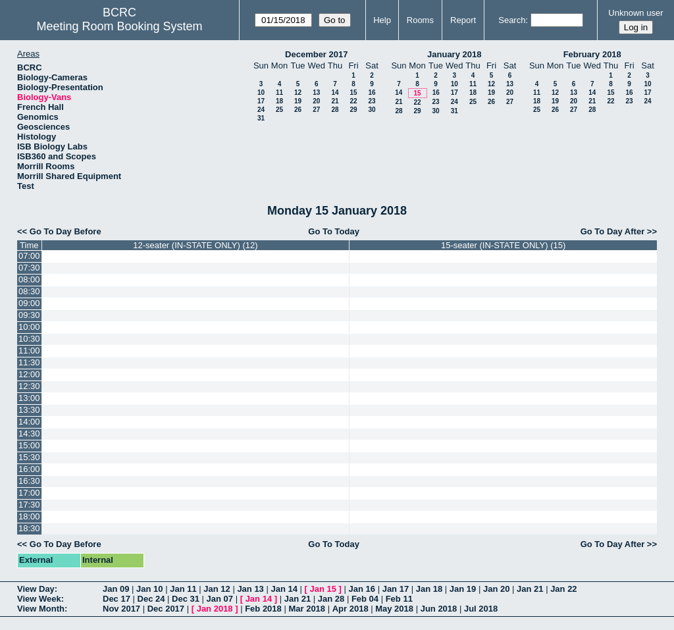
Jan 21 (530, 589)
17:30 (29, 505)
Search (511, 20)
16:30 (29, 481)
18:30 (29, 528)
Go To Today (333, 231)
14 (334, 92)
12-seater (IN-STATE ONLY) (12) (195, 245)
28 (334, 109)
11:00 (29, 350)
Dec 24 (151, 599)
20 (316, 101)
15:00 (29, 445)
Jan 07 (220, 599)
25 (279, 109)
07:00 (29, 256)
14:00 (29, 422)
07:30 (29, 268)
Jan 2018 (215, 609)
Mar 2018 (306, 609)
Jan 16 (362, 589)
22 (353, 101)
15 (353, 92)
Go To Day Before (65, 231)
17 (261, 101)
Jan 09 (116, 589)
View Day (36, 589)
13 (316, 92)
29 (353, 109)
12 (297, 92)
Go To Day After (613, 231)
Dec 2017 (165, 609)
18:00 (29, 516)
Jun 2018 (439, 609)
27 (316, 109)
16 (371, 92)
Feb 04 (364, 599)
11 (279, 92)
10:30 (29, 339)
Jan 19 (463, 589)
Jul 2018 (481, 609)
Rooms (420, 20)
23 (371, 101)
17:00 (29, 493)
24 (261, 109)
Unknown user (635, 13)
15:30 (29, 457)
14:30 (29, 433)
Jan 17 (395, 589)
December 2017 (316, 54)
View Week (39, 599)
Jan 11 (183, 589)
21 (334, 101)
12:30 (29, 386)
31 (261, 118)
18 (279, 101)
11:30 (29, 362)
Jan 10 (149, 589)
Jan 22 (563, 589)
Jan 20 (496, 589)
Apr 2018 (350, 609)
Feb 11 (399, 599)
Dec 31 (185, 599)
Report (463, 20)
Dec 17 (116, 599)
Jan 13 (250, 589)
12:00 (29, 374)
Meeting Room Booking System (119, 26)
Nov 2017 (121, 609)
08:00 (29, 279)
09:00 (29, 303)
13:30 (29, 410)
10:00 (29, 327)
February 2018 (592, 54)
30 (371, 109)
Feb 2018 (263, 609)
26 (297, 109)
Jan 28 (331, 599)
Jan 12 (216, 589)
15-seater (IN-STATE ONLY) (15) (503, 245)
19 (297, 101)
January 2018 (454, 54)
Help (382, 20)
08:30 (29, 291)
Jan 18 (429, 589)
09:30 (29, 315)
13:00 (29, 398)
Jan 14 (284, 589)
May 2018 (394, 609)
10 (261, 92)
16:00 (29, 469)
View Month (41, 609)
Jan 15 (323, 589)
